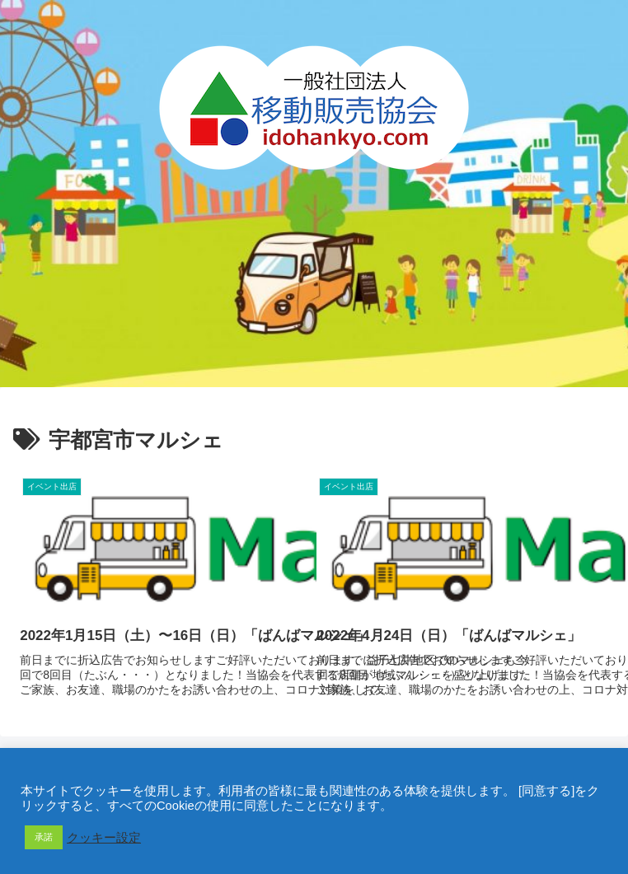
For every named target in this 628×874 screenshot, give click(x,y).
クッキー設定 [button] (104, 837)
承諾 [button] (44, 837)
